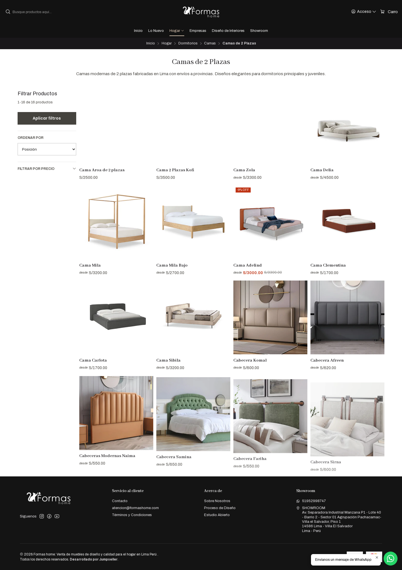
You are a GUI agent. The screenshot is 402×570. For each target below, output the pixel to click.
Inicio (150, 43)
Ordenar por (31, 138)
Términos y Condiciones (132, 515)
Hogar (167, 43)
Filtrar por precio (47, 169)
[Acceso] (364, 12)
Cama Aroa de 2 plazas (102, 170)
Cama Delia (322, 170)
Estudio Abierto (217, 515)
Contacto (120, 501)
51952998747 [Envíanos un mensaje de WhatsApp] (311, 501)
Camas (210, 43)
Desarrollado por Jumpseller (94, 559)
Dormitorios (187, 43)
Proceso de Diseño (220, 508)
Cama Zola (244, 170)
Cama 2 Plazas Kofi (175, 170)
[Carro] (389, 12)
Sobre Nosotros (217, 501)
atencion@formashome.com (135, 508)
